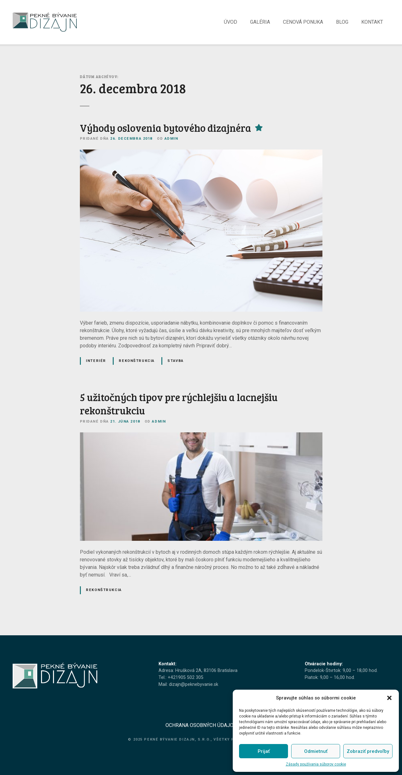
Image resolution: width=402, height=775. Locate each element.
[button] (389, 698)
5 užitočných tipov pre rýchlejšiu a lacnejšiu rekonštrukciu (179, 408)
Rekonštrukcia (136, 365)
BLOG (342, 24)
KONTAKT (372, 24)
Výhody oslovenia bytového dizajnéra (165, 132)
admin (171, 143)
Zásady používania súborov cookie (316, 764)
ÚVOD (230, 24)
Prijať (264, 751)
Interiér (96, 365)
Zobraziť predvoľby (368, 751)
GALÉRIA (260, 24)
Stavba (175, 365)
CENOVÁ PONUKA (303, 24)
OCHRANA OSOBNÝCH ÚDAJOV (201, 730)
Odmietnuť (315, 751)
